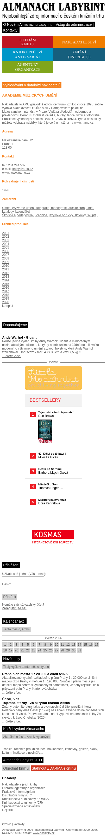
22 (28, 650)
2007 (5, 255)
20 (16, 650)
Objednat (16, 768)
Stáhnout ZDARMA (54, 768)
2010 (5, 266)
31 (79, 650)
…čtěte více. (11, 356)
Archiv (26, 629)
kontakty (19, 824)
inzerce (6, 824)
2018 (5, 295)
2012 (5, 273)
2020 (5, 302)
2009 (5, 262)
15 (85, 644)
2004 (5, 244)
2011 (5, 269)
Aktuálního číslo (14, 737)
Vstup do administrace (74, 24)
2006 (5, 251)
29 (68, 650)
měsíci (35, 667)
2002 (5, 236)
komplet (7, 306)
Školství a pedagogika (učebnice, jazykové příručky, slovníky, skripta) (49, 215)
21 (22, 650)
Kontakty (10, 30)
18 (5, 650)
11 (62, 644)
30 (73, 650)
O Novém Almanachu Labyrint (27, 24)
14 (79, 644)
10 (56, 644)
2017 (5, 291)
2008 (5, 258)
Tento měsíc (11, 629)
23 (33, 650)
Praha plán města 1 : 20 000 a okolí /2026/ (35, 674)
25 (45, 650)
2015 (5, 284)
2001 (5, 233)
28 (62, 650)
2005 (5, 247)
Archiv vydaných (38, 737)
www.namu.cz (20, 172)
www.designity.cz (44, 832)
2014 (5, 280)
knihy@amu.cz (22, 169)
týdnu (45, 667)
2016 (5, 287)
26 (51, 650)
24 (39, 650)
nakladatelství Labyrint (49, 829)
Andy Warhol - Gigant (19, 337)
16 (91, 644)
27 (56, 650)
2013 (5, 276)
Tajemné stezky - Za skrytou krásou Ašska (36, 703)
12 (68, 644)
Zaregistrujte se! (14, 608)
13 (73, 644)
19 (10, 650)
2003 (5, 240)
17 (96, 644)
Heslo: (6, 584)
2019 (5, 298)
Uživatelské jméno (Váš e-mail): (24, 574)
